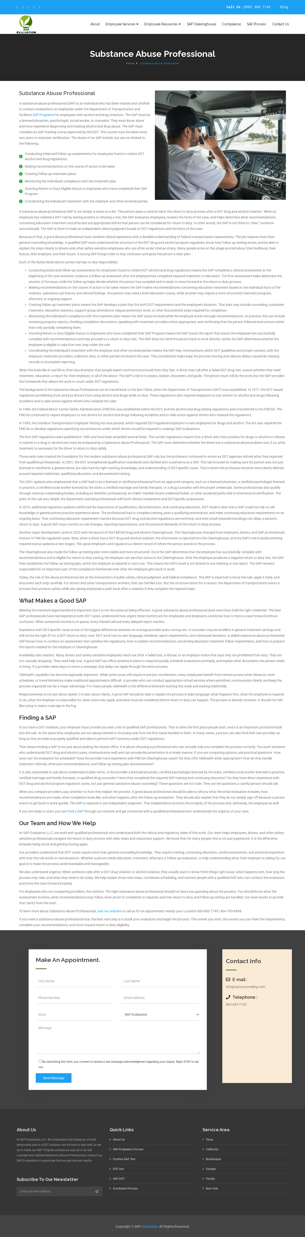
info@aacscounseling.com (245, 987)
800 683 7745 (236, 1004)
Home (130, 63)
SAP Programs (43, 115)
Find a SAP (75, 811)
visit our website (109, 911)
